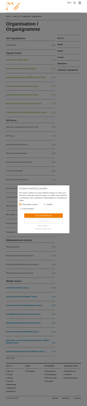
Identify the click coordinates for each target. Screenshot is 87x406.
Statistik (48, 204)
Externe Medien (26, 209)
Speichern (43, 221)
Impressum (38, 229)
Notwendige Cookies (28, 204)
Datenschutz (48, 229)
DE (69, 3)
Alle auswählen (43, 215)
